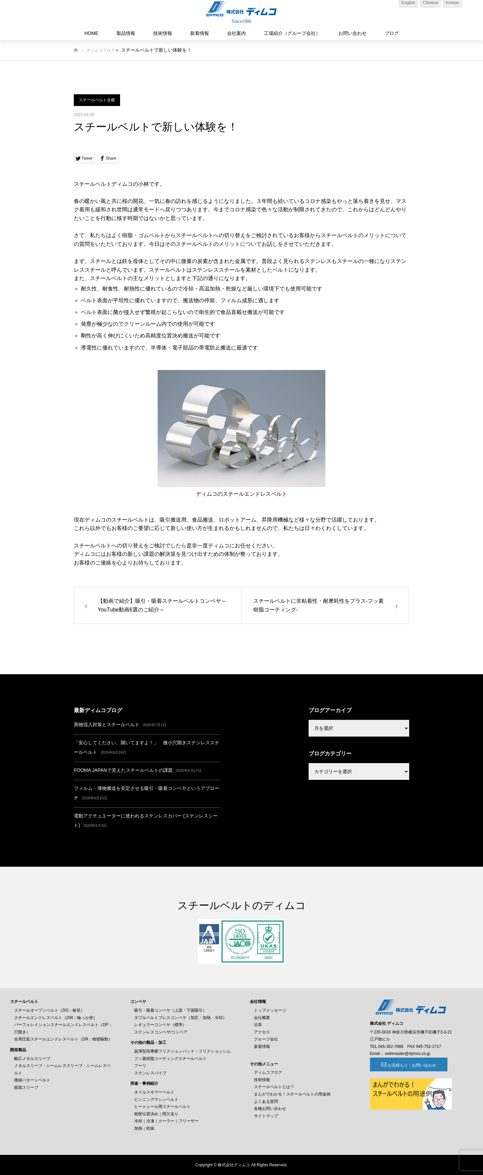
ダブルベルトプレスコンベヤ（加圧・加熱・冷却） (180, 1017)
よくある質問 (266, 1101)
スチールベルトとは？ (274, 1086)
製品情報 (125, 33)
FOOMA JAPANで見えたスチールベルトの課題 (123, 770)
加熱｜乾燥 (144, 1128)
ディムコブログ (101, 50)
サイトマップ (266, 1116)
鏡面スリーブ (26, 1087)
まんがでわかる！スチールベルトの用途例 (292, 1094)
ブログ (392, 33)
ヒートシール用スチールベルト (162, 1106)
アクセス (262, 1032)
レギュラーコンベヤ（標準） (160, 1024)
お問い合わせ (352, 33)
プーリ (140, 1065)
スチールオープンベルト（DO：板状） (49, 1010)
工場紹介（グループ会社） (292, 33)
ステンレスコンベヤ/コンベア (160, 1032)
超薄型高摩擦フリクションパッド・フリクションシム (182, 1051)
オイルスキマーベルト (154, 1092)
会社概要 (262, 1017)
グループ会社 (266, 1039)
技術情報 (162, 33)
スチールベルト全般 (97, 100)
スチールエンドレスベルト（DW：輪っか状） (55, 1017)
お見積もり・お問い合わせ (406, 1065)
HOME (91, 33)
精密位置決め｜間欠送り (156, 1114)
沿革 (258, 1024)
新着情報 (199, 33)
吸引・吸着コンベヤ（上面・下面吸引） (170, 1010)
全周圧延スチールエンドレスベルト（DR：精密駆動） (63, 1039)
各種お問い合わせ (270, 1108)
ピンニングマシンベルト (156, 1099)
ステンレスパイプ (150, 1073)
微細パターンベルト (32, 1080)
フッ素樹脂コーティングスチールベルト (170, 1058)
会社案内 (236, 33)
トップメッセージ (270, 1010)
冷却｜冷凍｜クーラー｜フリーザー (166, 1121)
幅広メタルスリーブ (32, 1058)
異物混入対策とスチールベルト (107, 724)
